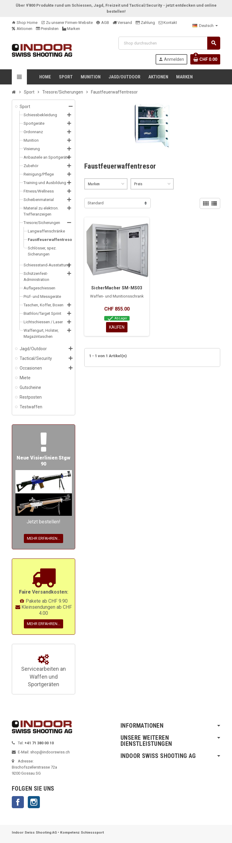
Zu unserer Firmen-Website (67, 22)
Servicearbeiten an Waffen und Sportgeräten (43, 671)
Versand (122, 22)
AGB (102, 22)
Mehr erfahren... (43, 538)
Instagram (34, 802)
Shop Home (24, 22)
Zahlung (145, 22)
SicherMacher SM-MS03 (116, 287)
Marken (71, 28)
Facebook (18, 802)
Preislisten (47, 28)
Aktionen (22, 28)
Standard (96, 203)
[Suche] (169, 43)
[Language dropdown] (205, 25)
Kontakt (168, 22)
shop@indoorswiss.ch (50, 752)
